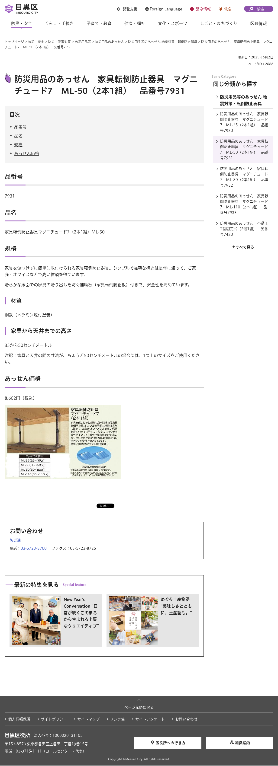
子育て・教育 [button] (99, 23)
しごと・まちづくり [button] (218, 23)
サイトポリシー (54, 719)
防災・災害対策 (59, 41)
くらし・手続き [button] (59, 23)
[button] (127, 9)
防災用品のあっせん (109, 41)
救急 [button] (228, 9)
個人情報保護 (19, 719)
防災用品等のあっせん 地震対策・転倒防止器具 (162, 41)
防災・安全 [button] (21, 23)
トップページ (14, 41)
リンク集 (117, 719)
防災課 (15, 541)
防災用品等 (83, 41)
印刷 (233, 57)
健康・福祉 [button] (134, 23)
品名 (18, 136)
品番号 (20, 127)
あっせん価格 (26, 154)
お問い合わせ (186, 719)
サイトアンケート (150, 719)
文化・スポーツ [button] (172, 23)
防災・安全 (36, 41)
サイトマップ (88, 719)
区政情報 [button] (258, 23)
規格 (18, 145)
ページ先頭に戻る (139, 708)
